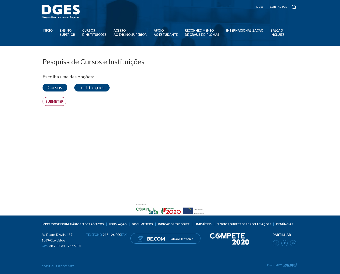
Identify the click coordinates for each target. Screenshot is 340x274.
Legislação (118, 224)
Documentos (142, 224)
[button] (55, 87)
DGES (259, 6)
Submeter (54, 101)
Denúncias (284, 224)
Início (48, 30)
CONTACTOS (278, 6)
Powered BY (274, 265)
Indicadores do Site (174, 224)
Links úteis (203, 224)
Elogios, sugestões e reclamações (244, 224)
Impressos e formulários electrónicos (73, 224)
